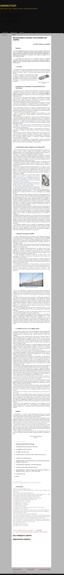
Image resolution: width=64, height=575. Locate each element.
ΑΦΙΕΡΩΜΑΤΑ (30, 531)
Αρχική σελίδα (5, 32)
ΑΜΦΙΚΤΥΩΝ (8, 6)
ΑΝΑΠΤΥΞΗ (18, 531)
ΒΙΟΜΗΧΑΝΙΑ (36, 531)
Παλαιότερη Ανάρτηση (44, 569)
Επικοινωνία (21, 32)
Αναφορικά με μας (13, 32)
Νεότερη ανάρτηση (17, 569)
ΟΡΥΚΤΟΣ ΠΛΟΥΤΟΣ (43, 531)
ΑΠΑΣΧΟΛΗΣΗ (24, 531)
